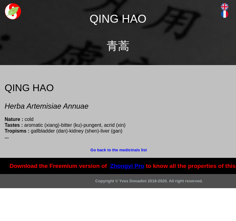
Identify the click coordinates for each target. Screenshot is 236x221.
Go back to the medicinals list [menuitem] (118, 150)
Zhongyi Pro (127, 166)
